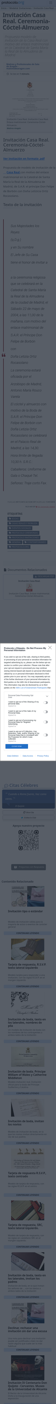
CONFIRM (17, 746)
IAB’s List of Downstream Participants (31, 688)
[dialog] (28, 702)
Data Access (28, 756)
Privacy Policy (43, 756)
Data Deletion (13, 756)
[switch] (46, 702)
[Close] (50, 648)
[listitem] (28, 696)
